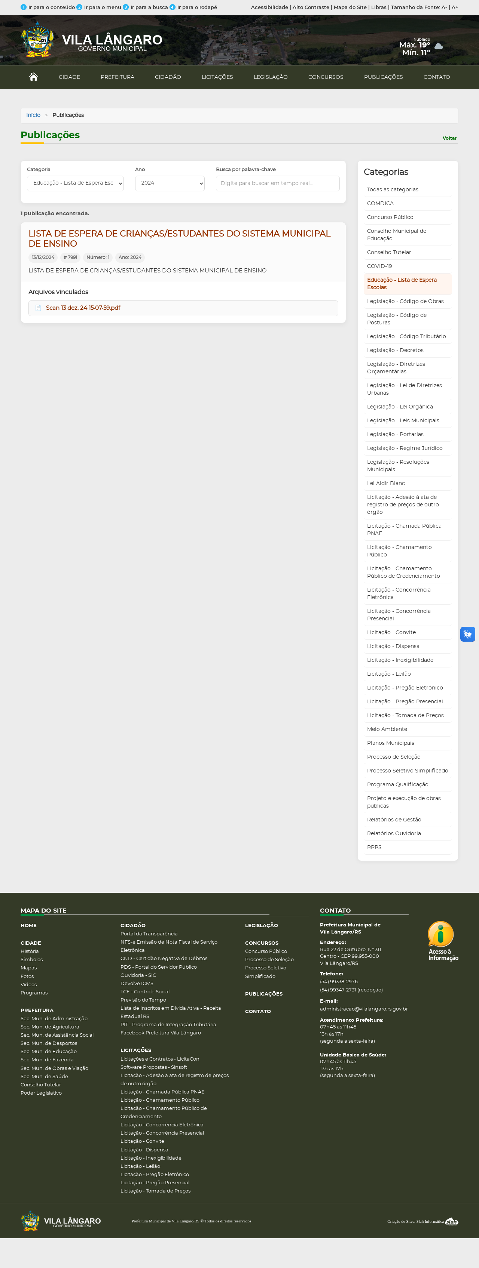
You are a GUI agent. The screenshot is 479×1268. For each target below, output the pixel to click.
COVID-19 (379, 266)
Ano (140, 169)
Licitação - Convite (391, 632)
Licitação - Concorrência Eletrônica (399, 593)
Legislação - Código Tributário (406, 336)
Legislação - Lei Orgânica (400, 407)
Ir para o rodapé (193, 7)
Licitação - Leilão (389, 674)
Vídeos (29, 984)
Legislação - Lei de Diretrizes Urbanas (404, 389)
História (30, 951)
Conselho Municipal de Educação (396, 235)
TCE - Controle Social (145, 992)
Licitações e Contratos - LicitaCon (159, 1059)
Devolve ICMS (136, 983)
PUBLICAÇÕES (383, 77)
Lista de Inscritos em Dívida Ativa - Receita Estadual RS (170, 1012)
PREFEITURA (117, 77)
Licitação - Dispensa (393, 646)
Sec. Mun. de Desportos (49, 1043)
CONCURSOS (326, 77)
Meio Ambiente (387, 729)
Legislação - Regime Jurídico (405, 448)
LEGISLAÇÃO (271, 77)
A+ (455, 7)
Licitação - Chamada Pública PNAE (404, 530)
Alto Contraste (311, 7)
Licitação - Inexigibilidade (400, 660)
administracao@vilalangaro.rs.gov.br (364, 1009)
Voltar (450, 138)
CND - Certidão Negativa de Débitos (163, 958)
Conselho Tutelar (389, 252)
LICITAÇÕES (217, 77)
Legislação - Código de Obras (405, 301)
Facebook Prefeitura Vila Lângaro (160, 1033)
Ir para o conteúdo (48, 7)
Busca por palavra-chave (246, 169)
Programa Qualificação (397, 784)
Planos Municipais (390, 743)
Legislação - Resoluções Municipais (398, 466)
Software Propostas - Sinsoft (153, 1067)
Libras (379, 7)
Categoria (39, 169)
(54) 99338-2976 (339, 981)
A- (444, 7)
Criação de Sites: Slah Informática (422, 1221)
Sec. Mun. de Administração (54, 1018)
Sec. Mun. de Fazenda (47, 1060)
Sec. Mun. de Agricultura (50, 1027)
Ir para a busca (145, 7)
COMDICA (380, 203)
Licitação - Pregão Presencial (405, 701)
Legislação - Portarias (395, 434)
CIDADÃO (168, 77)
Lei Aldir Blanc (386, 483)
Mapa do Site (350, 7)
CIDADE (69, 77)
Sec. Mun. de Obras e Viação (54, 1068)
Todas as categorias (392, 189)
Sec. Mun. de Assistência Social (57, 1035)
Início (33, 115)
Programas (34, 993)
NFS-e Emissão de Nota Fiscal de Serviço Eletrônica (168, 946)
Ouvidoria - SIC (138, 975)
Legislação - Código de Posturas (397, 319)
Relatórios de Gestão (394, 820)
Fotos (27, 976)
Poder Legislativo (41, 1093)
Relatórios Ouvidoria (394, 833)
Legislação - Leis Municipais (403, 420)
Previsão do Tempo (143, 1000)
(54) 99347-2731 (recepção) (351, 990)
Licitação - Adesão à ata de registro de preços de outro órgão (403, 505)
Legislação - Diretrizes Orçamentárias (396, 368)
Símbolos (32, 959)
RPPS (374, 847)
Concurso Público (390, 217)
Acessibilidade (269, 7)
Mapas (29, 968)
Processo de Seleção (394, 757)
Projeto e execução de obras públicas (404, 802)
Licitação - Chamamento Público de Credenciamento (403, 572)
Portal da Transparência (149, 934)
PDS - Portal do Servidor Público (158, 967)
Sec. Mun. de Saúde (44, 1076)
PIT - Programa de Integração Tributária (168, 1024)
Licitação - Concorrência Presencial (399, 615)
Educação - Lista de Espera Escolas (402, 284)
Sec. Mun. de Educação (49, 1051)
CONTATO (437, 77)
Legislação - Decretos (395, 350)
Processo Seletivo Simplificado (407, 771)
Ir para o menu (99, 7)
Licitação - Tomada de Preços (405, 715)
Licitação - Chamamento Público (399, 551)
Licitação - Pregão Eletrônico (405, 688)
